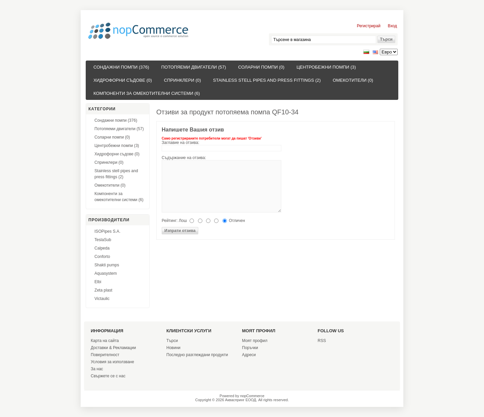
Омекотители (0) (353, 80)
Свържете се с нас (108, 376)
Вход (392, 26)
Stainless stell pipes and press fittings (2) (267, 80)
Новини (173, 347)
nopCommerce (252, 396)
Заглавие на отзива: (180, 142)
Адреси (249, 354)
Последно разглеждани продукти (197, 354)
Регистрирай (368, 26)
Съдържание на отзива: (184, 157)
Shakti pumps (106, 265)
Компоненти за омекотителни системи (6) (146, 93)
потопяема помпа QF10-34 (256, 112)
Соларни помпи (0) (261, 67)
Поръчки (250, 347)
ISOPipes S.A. (107, 231)
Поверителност (105, 354)
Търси (172, 340)
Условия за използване (112, 361)
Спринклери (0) (182, 80)
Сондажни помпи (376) (121, 67)
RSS (322, 340)
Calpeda (102, 248)
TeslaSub (102, 239)
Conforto (102, 256)
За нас (97, 369)
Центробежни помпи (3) (326, 67)
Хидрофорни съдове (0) (122, 80)
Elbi (97, 281)
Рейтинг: (169, 220)
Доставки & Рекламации (113, 347)
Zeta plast (103, 290)
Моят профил (255, 340)
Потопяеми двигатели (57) (193, 67)
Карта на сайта (105, 340)
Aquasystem (105, 273)
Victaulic (102, 298)
